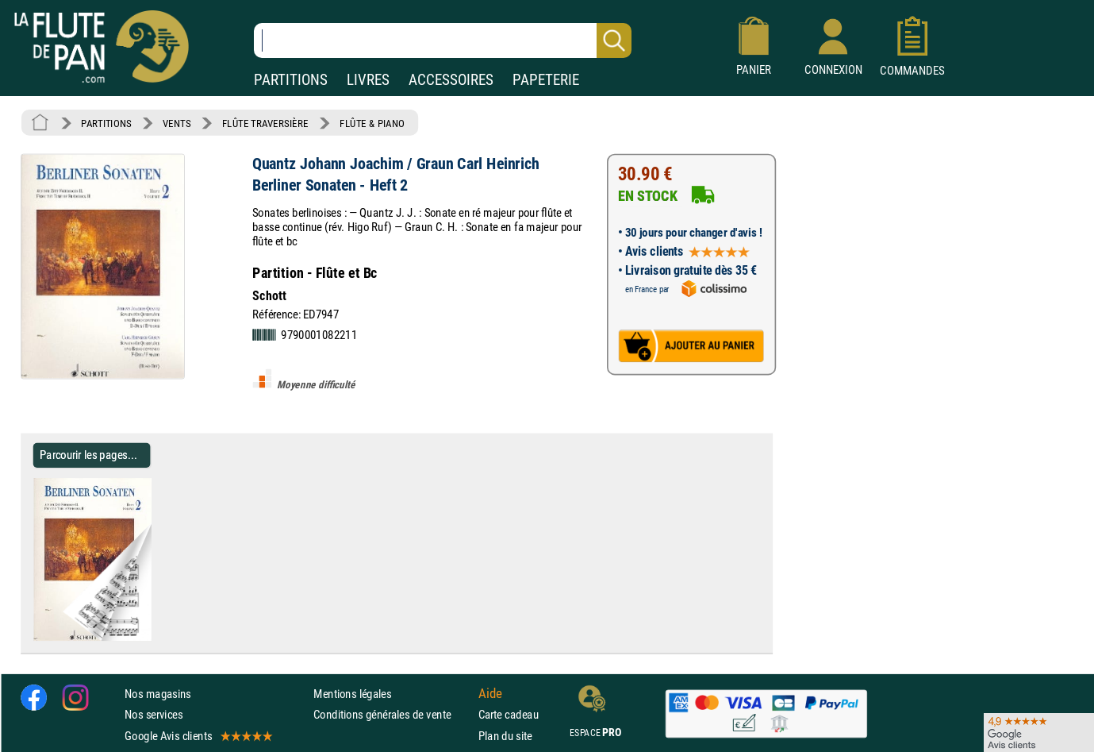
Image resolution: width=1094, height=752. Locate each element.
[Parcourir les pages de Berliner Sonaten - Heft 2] (157, 637)
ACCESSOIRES (451, 80)
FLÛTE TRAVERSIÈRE (265, 123)
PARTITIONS (291, 80)
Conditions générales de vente (392, 715)
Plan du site (505, 735)
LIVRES (368, 80)
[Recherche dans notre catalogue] (442, 40)
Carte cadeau (508, 715)
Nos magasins (158, 693)
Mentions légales (352, 693)
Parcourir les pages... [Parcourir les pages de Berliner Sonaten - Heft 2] (88, 454)
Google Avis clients (198, 735)
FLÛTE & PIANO (372, 123)
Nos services (153, 715)
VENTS (176, 123)
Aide (490, 694)
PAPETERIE (545, 80)
